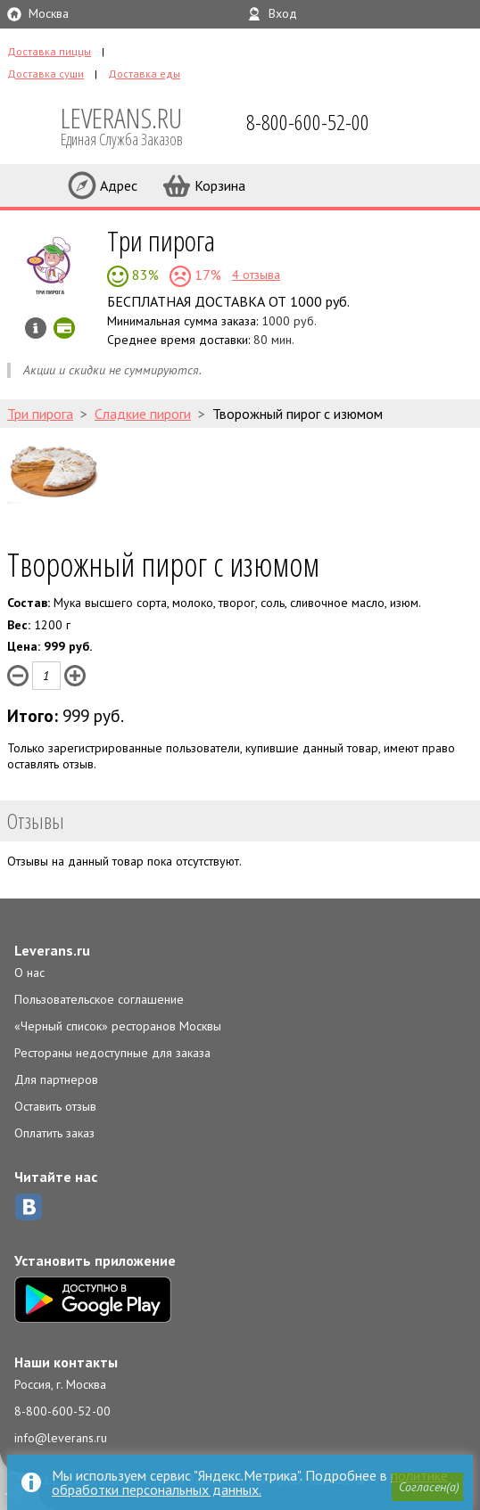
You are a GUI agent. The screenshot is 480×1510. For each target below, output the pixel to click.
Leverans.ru (52, 950)
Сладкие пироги (143, 414)
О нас (29, 972)
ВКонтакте (28, 1207)
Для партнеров (56, 1079)
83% (143, 274)
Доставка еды (144, 73)
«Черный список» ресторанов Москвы (117, 1026)
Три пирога (161, 240)
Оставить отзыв (55, 1106)
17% (206, 274)
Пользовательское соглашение (99, 999)
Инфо (35, 328)
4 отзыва (256, 275)
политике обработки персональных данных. (250, 1482)
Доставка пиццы (49, 51)
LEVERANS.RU (134, 125)
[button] (427, 1487)
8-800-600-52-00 (62, 1411)
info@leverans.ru (60, 1438)
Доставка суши (45, 73)
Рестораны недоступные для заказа (112, 1053)
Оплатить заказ (54, 1133)
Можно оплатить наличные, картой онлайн (64, 328)
